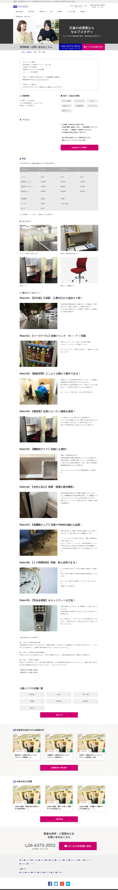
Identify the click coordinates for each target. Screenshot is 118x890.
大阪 (35, 52)
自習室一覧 (42, 11)
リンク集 (38, 862)
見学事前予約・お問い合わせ (23, 16)
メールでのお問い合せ (93, 47)
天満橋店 (32, 701)
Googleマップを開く (79, 147)
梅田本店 (32, 708)
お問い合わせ (61, 862)
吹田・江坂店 (86, 694)
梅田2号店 (85, 701)
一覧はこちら (59, 715)
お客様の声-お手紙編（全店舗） (29, 669)
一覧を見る (59, 819)
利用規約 (59, 11)
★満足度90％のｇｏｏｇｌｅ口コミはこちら (35, 79)
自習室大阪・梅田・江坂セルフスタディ (57, 887)
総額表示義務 (35, 163)
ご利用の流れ (31, 11)
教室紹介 (29, 52)
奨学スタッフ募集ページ (47, 87)
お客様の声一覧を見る (59, 767)
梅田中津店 (59, 701)
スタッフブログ (48, 862)
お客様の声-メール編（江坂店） (29, 672)
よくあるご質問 (71, 11)
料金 (51, 11)
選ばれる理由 (32, 859)
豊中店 (58, 694)
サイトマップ (72, 862)
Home (23, 52)
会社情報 (82, 11)
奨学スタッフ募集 (26, 862)
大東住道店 (32, 694)
